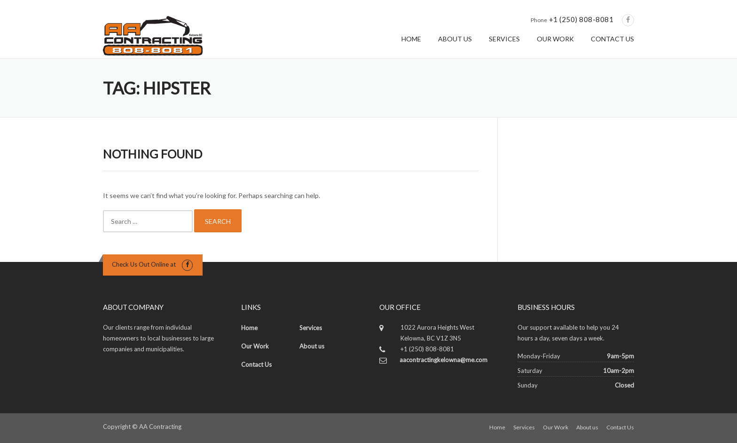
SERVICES (504, 39)
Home (249, 328)
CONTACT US (612, 39)
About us (311, 346)
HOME (411, 39)
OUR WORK (555, 39)
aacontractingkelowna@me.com (443, 360)
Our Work (255, 346)
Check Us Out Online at (144, 264)
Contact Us (256, 364)
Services (310, 328)
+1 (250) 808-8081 (581, 19)
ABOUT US (455, 39)
